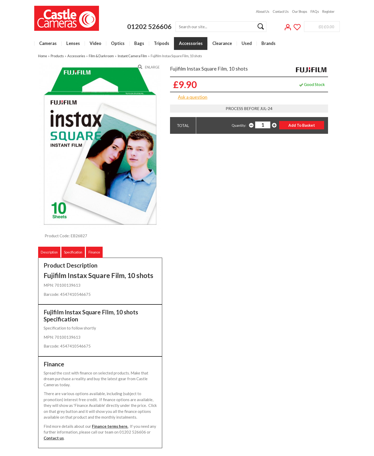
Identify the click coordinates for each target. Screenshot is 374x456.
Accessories (191, 43)
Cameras (48, 43)
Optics (118, 43)
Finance (94, 252)
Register (328, 11)
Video (95, 43)
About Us (262, 11)
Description (49, 252)
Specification (73, 252)
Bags (139, 43)
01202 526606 (149, 26)
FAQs (315, 11)
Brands (268, 43)
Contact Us (281, 11)
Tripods (161, 43)
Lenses (73, 43)
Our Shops (299, 11)
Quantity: (239, 125)
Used (247, 43)
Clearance (222, 43)
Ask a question (192, 97)
